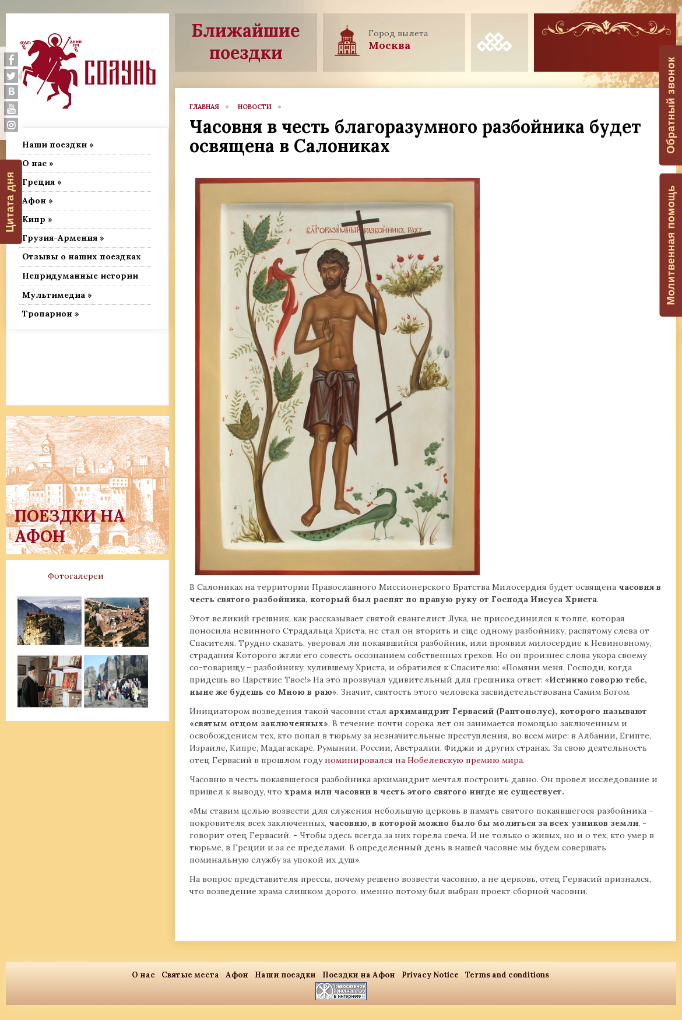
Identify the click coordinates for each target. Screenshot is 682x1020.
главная (204, 107)
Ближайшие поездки (246, 41)
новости (255, 107)
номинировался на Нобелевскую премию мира (422, 760)
